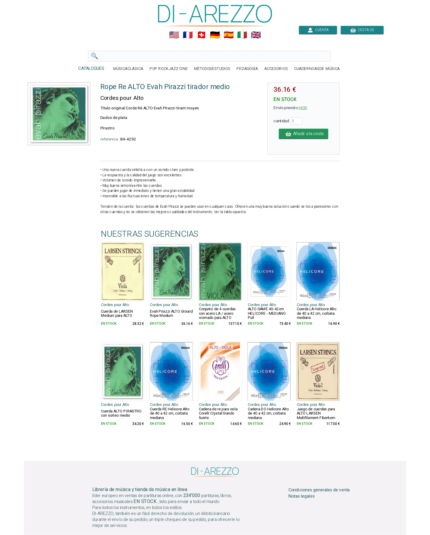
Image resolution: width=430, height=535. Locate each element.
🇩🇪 (215, 35)
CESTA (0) (362, 30)
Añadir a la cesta (304, 134)
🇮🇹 (242, 35)
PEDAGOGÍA (247, 69)
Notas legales (301, 496)
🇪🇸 (229, 35)
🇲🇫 (188, 35)
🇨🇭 (201, 35)
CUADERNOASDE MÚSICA (317, 69)
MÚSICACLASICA (128, 69)
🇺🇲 (174, 35)
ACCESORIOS (276, 69)
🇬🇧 (256, 35)
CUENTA (318, 30)
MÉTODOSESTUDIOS (212, 69)
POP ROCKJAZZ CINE (169, 69)
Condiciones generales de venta (319, 490)
